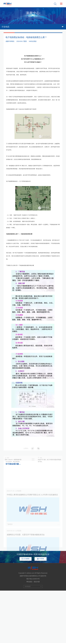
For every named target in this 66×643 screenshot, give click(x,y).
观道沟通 (37, 582)
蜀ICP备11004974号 (33, 579)
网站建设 (29, 582)
